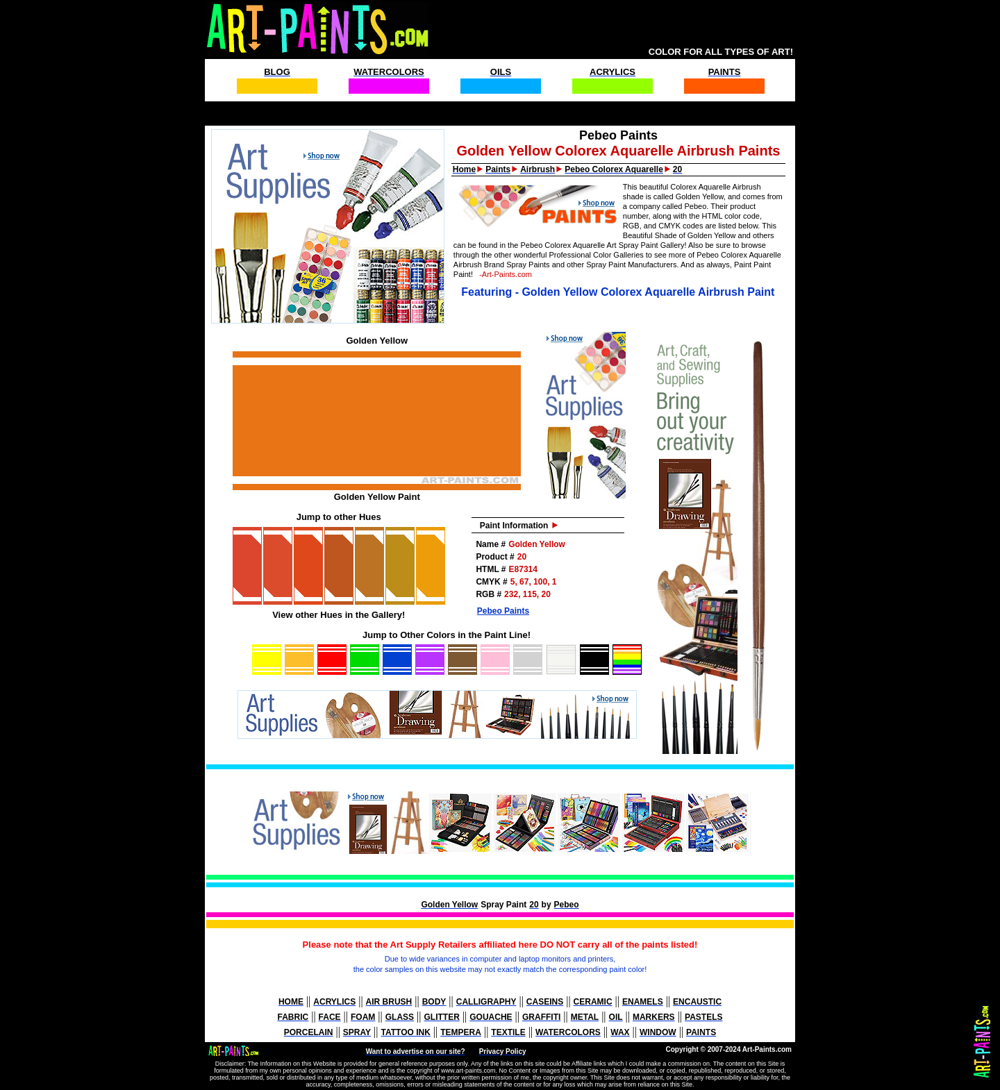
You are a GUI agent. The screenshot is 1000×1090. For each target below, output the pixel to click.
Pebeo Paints (503, 611)
